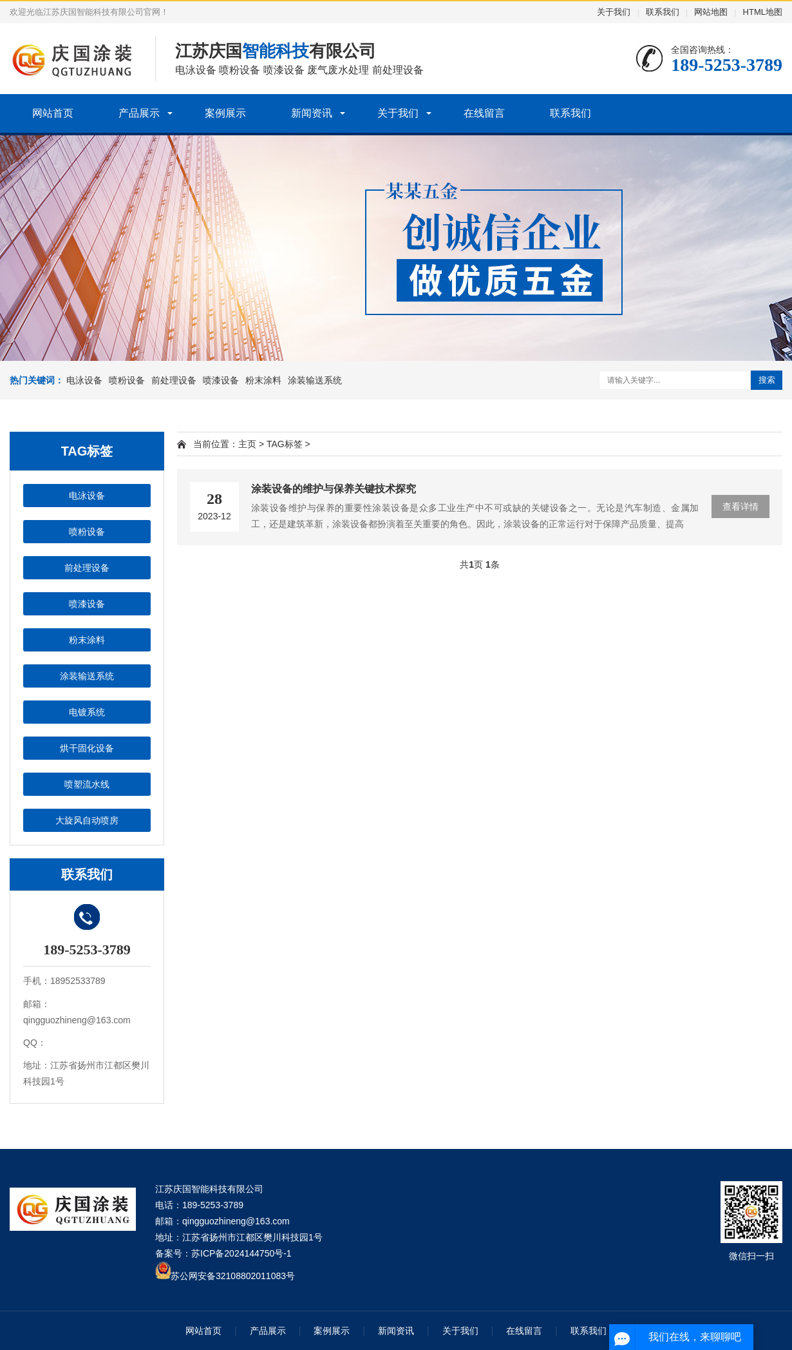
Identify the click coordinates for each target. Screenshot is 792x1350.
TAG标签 (285, 444)
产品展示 (139, 113)
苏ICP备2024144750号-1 (241, 1253)
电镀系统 (87, 712)
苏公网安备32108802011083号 (233, 1276)
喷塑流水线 (86, 784)
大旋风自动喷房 (86, 820)
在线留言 (484, 113)
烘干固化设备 (87, 748)
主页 (247, 444)
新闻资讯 (311, 113)
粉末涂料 (263, 380)
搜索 (767, 380)
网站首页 (52, 113)
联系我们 (662, 12)
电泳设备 (84, 380)
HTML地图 (762, 12)
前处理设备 (173, 380)
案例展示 (225, 113)
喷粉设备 (127, 380)
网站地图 (711, 12)
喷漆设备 (221, 380)
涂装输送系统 (315, 380)
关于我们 (613, 12)
